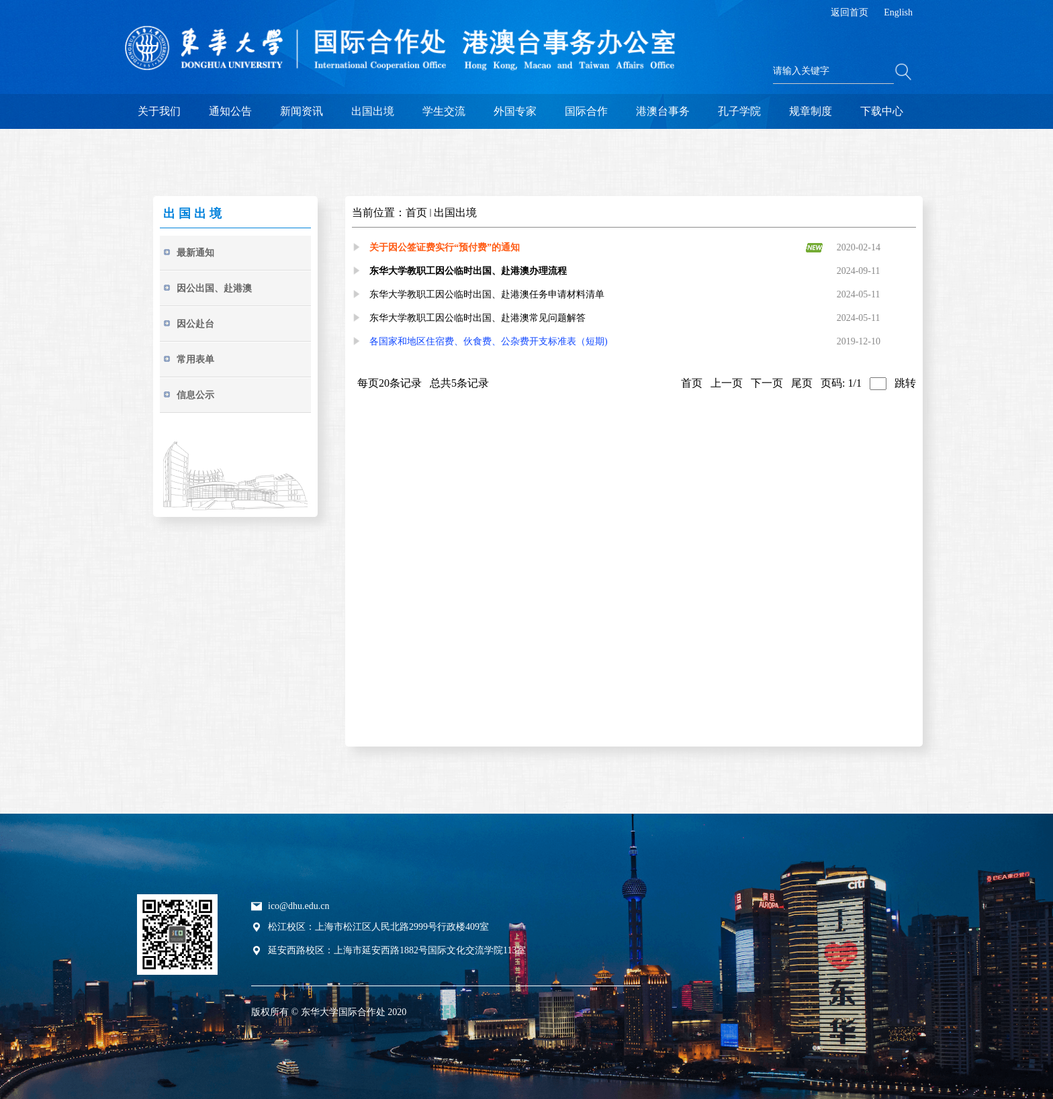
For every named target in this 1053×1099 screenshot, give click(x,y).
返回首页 (849, 12)
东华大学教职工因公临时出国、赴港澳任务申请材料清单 (486, 294)
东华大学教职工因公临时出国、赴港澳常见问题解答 (477, 318)
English (898, 12)
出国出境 (455, 212)
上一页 (727, 383)
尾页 (802, 383)
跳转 (905, 383)
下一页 (767, 383)
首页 (416, 212)
